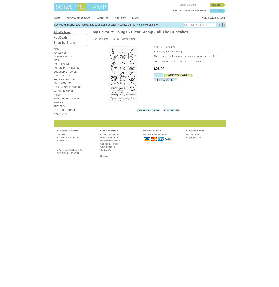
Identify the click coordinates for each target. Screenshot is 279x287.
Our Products (100, 38)
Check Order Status (109, 134)
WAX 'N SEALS (61, 114)
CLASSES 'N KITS (63, 56)
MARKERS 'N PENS (64, 91)
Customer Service (78, 18)
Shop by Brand (64, 42)
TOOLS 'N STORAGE (65, 110)
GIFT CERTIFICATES (65, 79)
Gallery (120, 18)
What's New (62, 32)
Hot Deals (61, 37)
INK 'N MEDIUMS (63, 83)
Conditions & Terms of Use (69, 138)
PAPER (57, 94)
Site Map (104, 156)
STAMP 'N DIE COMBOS (66, 98)
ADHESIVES (60, 52)
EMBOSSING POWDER (66, 72)
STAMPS (58, 102)
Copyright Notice (194, 138)
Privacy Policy (192, 134)
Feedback (62, 141)
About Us (61, 134)
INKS (56, 49)
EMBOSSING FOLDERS (66, 68)
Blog (135, 18)
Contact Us (105, 150)
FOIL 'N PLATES (62, 75)
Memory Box (129, 38)
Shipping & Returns (109, 144)
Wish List (102, 18)
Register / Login (216, 18)
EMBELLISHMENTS (64, 64)
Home (57, 18)
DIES (56, 60)
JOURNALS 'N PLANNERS (67, 87)
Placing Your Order (109, 138)
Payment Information (110, 141)
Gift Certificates (107, 147)
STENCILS (59, 106)
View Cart (177, 10)
